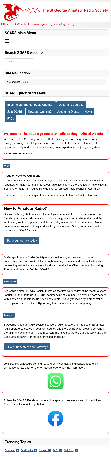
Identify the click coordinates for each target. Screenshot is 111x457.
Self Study (69, 450)
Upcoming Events (68, 111)
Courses (43, 450)
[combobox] (19, 61)
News (88, 111)
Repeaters (8, 315)
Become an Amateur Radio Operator (30, 104)
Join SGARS (15, 111)
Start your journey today (21, 240)
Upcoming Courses (71, 104)
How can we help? (39, 111)
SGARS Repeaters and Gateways (27, 347)
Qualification (27, 450)
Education (10, 450)
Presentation (10, 281)
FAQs (10, 118)
